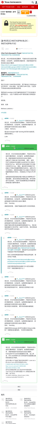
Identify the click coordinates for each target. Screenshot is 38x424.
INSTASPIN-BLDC (13, 73)
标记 (19, 386)
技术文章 (25, 7)
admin (7, 49)
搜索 (32, 2)
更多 (32, 7)
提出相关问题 (25, 12)
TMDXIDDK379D (6, 55)
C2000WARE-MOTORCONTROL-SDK (17, 364)
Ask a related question (21, 25)
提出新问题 (31, 12)
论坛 (18, 7)
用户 (36, 2)
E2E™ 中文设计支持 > (8, 7)
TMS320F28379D (27, 53)
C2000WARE (16, 55)
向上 (5, 141)
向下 (10, 141)
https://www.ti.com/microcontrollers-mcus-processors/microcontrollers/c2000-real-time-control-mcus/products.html (21, 261)
